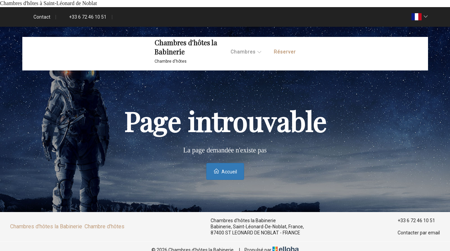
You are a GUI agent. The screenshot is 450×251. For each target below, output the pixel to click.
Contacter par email (415, 233)
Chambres (246, 52)
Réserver (285, 52)
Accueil (225, 171)
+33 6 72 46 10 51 (412, 220)
